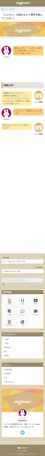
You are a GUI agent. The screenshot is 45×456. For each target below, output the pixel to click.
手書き (9, 301)
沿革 (5, 378)
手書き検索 (8, 369)
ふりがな (22, 312)
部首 (35, 301)
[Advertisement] (22, 68)
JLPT (22, 323)
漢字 (5, 351)
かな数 (9, 312)
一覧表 (6, 343)
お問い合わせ (9, 382)
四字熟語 (7, 347)
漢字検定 (9, 323)
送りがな (35, 312)
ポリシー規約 (22, 451)
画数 (22, 301)
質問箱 (6, 355)
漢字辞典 (7, 374)
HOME (22, 448)
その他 (6, 339)
